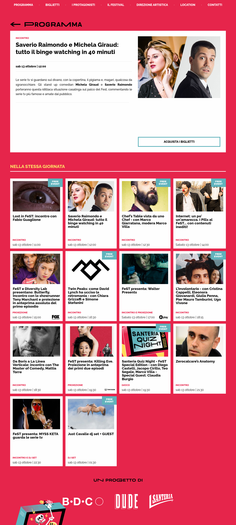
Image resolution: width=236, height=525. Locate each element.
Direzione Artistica (152, 5)
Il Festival (115, 5)
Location (187, 5)
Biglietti (53, 5)
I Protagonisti (83, 5)
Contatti (215, 5)
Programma (23, 5)
